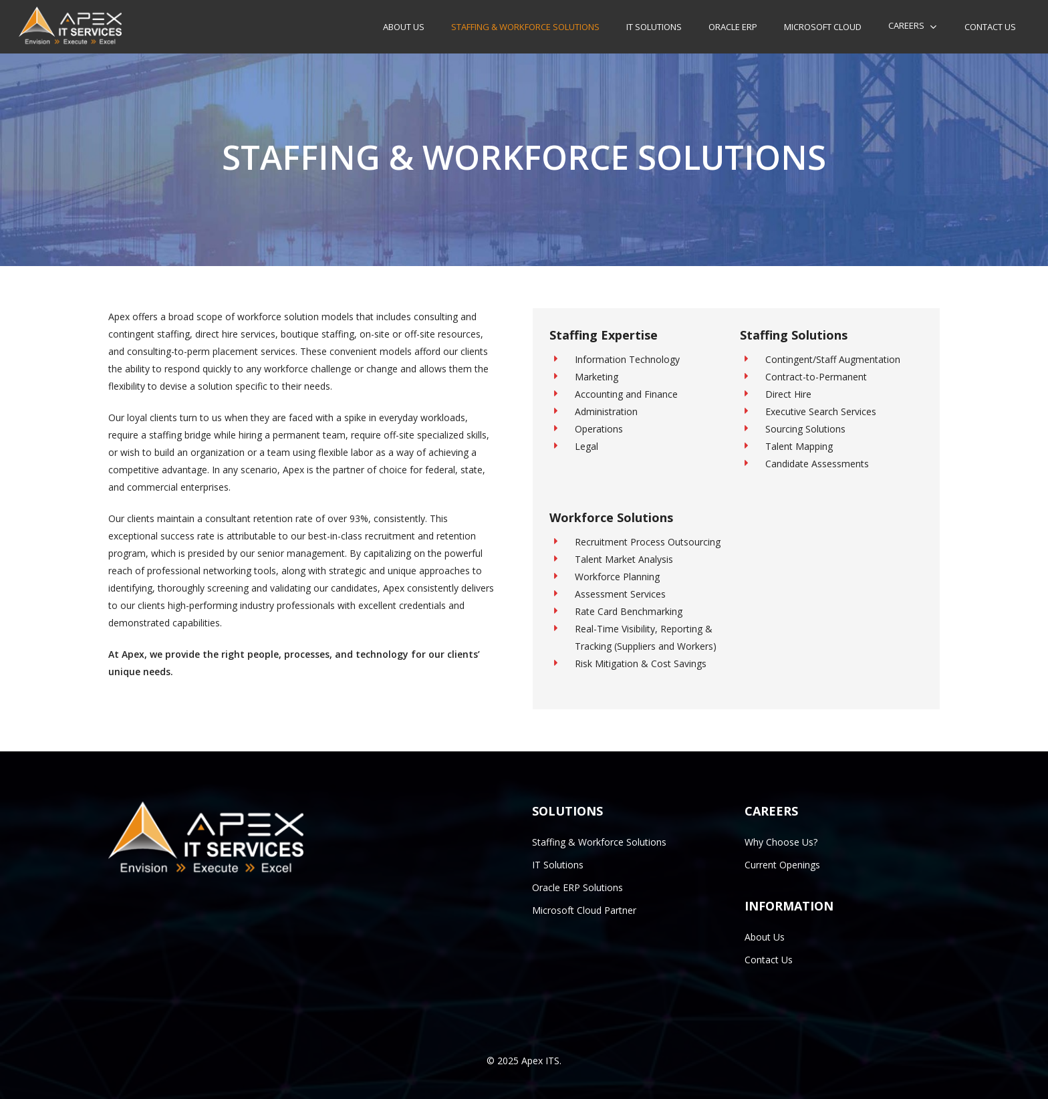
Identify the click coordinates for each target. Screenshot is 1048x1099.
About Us (765, 937)
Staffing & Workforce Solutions (599, 842)
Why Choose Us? (781, 842)
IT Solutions (557, 864)
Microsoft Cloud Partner (584, 910)
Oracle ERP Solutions (577, 887)
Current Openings (782, 864)
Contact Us (769, 959)
